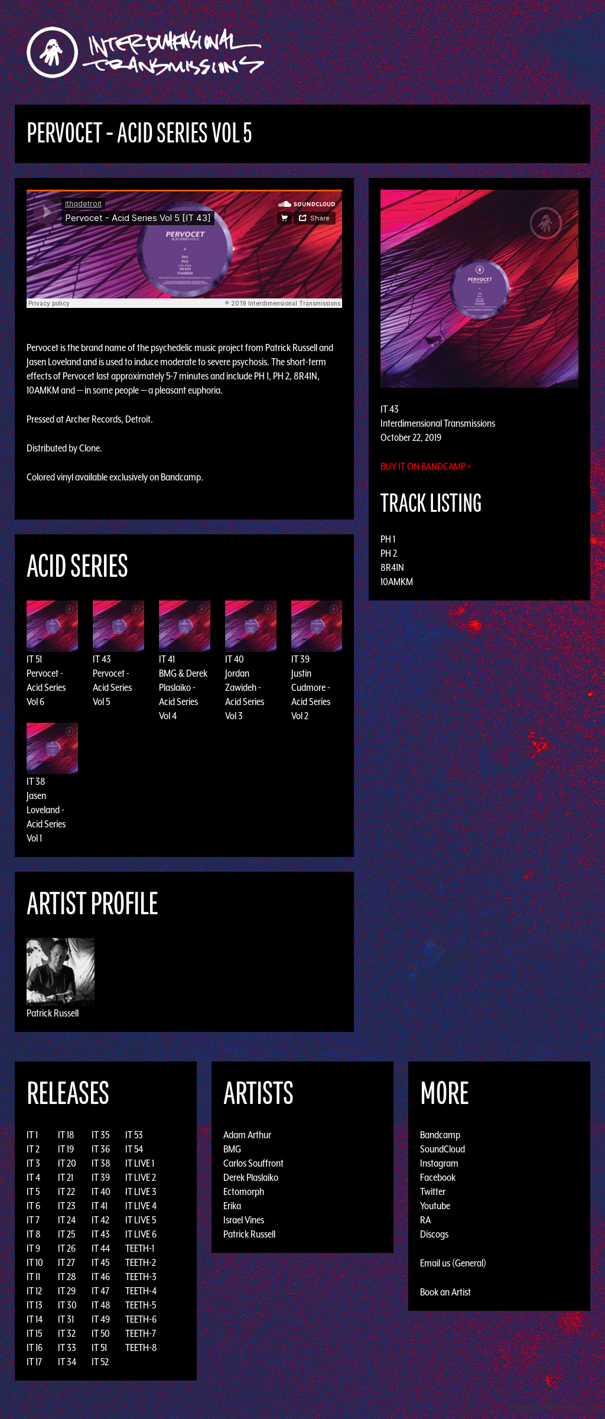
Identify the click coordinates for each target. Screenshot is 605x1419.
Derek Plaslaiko (250, 1177)
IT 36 (101, 1149)
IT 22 (66, 1191)
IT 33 (67, 1347)
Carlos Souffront (253, 1163)
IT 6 (33, 1206)
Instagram (439, 1163)
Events (441, 52)
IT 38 (36, 781)
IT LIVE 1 (139, 1163)
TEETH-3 (141, 1276)
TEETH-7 (140, 1333)
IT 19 (66, 1149)
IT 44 (101, 1248)
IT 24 (67, 1220)
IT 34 (67, 1362)
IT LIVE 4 (141, 1206)
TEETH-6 (141, 1319)
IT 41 (167, 659)
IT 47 (100, 1291)
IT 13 (35, 1305)
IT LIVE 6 (141, 1234)
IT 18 (66, 1135)
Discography (343, 52)
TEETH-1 (139, 1248)
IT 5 (33, 1191)
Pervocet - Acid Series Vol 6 (46, 687)
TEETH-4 (141, 1291)
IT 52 (100, 1362)
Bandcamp (181, 477)
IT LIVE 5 (140, 1220)
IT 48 (101, 1305)
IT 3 (33, 1163)
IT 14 (35, 1319)
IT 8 (34, 1234)
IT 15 (34, 1333)
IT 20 (67, 1163)
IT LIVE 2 (140, 1177)
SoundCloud (442, 1149)
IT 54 (134, 1149)
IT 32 (67, 1333)
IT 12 (34, 1291)
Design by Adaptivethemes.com (553, 1406)
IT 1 (32, 1135)
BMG (232, 1149)
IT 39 (300, 659)
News (479, 52)
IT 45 (100, 1262)
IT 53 (134, 1135)
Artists (399, 52)
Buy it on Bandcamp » (425, 466)
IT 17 (34, 1362)
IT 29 (67, 1291)
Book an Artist (445, 1292)
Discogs (434, 1234)
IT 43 (102, 659)
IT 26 (67, 1248)
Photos (517, 52)
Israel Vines (243, 1220)
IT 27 (66, 1262)
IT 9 (33, 1248)
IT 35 (100, 1135)
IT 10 (35, 1262)
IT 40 (234, 659)
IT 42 (100, 1220)
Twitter (432, 1191)
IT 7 (33, 1220)
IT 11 (33, 1276)
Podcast (562, 52)
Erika (232, 1206)
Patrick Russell (53, 1013)
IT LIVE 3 (141, 1191)
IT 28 (67, 1276)
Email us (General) (453, 1263)
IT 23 (67, 1206)
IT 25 (66, 1234)
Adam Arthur (247, 1135)
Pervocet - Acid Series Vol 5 (112, 687)
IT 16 (35, 1347)
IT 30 (67, 1305)
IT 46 (101, 1276)
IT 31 (66, 1319)
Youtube (435, 1206)
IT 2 (33, 1149)
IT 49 (101, 1319)
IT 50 (101, 1333)
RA (425, 1220)
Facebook (438, 1177)
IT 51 (34, 659)
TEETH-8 (141, 1347)
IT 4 (33, 1177)
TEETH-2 (140, 1262)
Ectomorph (243, 1191)
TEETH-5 (140, 1305)
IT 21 (65, 1177)
